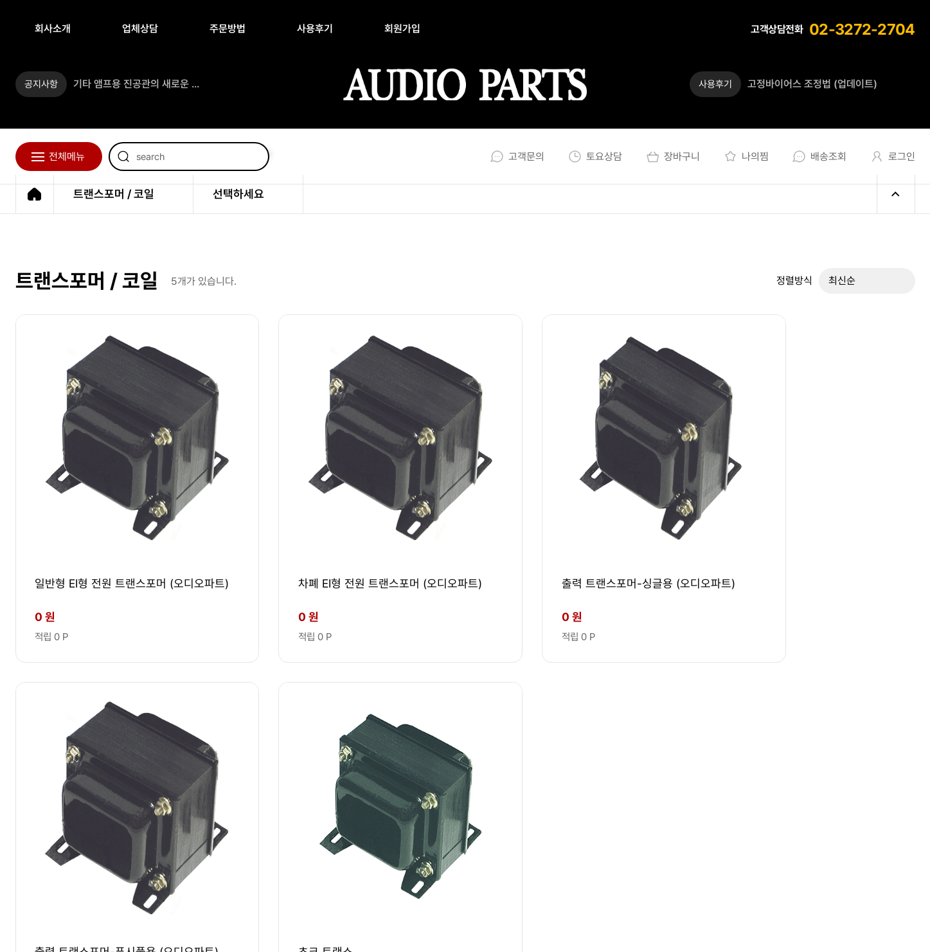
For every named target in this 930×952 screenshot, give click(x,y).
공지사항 (41, 84)
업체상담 (140, 28)
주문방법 (228, 28)
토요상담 (593, 156)
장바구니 (670, 156)
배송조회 (817, 156)
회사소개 (53, 28)
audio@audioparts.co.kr (242, 823)
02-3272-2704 (862, 29)
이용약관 (474, 927)
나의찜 (744, 156)
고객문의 (515, 156)
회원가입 (402, 28)
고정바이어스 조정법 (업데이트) (812, 84)
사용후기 (315, 28)
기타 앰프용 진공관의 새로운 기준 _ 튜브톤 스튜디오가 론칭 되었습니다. (140, 84)
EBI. (196, 927)
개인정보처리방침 (560, 927)
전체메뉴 (67, 156)
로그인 (890, 156)
